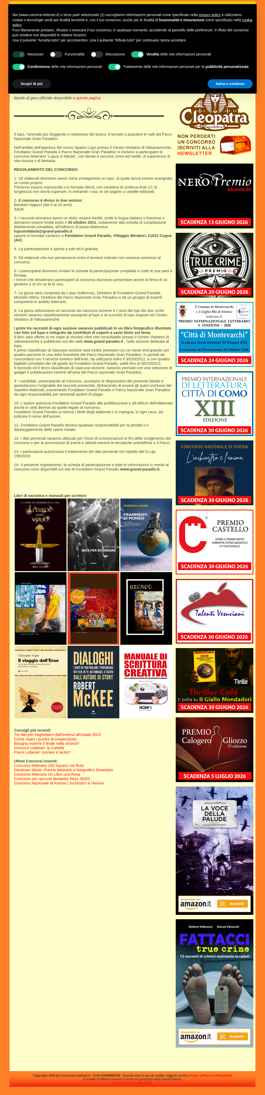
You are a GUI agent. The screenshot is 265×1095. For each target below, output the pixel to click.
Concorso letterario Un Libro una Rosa (47, 774)
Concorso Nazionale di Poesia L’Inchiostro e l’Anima (59, 783)
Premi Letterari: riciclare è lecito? (42, 752)
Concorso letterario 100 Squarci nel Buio (49, 765)
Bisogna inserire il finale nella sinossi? (46, 743)
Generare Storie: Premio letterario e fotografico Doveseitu (63, 770)
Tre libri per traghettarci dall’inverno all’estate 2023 (57, 734)
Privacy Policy (122, 1083)
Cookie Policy (142, 1083)
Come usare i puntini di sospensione (45, 739)
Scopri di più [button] (32, 84)
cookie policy (222, 1075)
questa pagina (88, 98)
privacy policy (198, 1075)
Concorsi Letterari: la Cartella (39, 748)
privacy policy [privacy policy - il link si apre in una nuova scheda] (210, 15)
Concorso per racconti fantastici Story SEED (52, 778)
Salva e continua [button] (230, 84)
